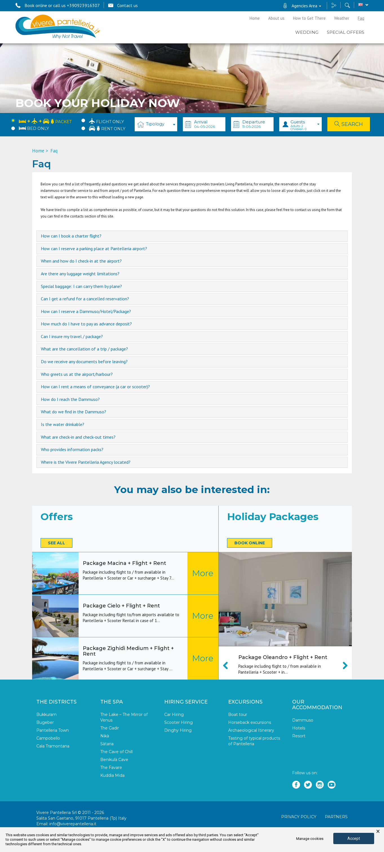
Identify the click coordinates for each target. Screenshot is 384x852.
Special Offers (345, 32)
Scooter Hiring (178, 722)
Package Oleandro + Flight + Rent (282, 657)
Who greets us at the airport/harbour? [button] (77, 374)
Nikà (104, 735)
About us (276, 18)
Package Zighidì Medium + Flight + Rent (128, 651)
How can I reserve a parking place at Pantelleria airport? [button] (94, 248)
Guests (304, 125)
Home (255, 18)
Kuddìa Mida (112, 775)
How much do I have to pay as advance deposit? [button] (86, 324)
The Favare (111, 767)
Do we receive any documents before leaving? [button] (84, 361)
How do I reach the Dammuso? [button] (70, 399)
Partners (336, 816)
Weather (341, 18)
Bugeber (45, 722)
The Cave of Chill (116, 751)
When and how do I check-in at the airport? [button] (81, 261)
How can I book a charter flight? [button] (71, 236)
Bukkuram (46, 714)
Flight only (106, 121)
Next (342, 665)
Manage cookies (309, 839)
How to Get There (309, 18)
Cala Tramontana (52, 746)
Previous (228, 665)
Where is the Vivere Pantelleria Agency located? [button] (85, 462)
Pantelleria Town (52, 730)
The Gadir (109, 728)
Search (348, 124)
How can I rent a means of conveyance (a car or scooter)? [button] (95, 386)
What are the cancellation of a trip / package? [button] (84, 349)
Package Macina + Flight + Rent (124, 563)
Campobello (48, 738)
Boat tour (237, 714)
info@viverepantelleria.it (72, 823)
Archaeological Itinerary (251, 730)
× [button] (378, 831)
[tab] (192, 236)
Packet (45, 121)
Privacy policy (298, 816)
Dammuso (302, 720)
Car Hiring (174, 714)
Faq (361, 18)
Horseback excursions (249, 722)
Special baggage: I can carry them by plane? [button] (81, 286)
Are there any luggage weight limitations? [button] (80, 273)
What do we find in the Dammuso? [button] (73, 411)
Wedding (306, 32)
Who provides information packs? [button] (72, 449)
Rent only (107, 128)
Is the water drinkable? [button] (62, 424)
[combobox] (156, 124)
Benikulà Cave (114, 759)
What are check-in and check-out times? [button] (78, 437)
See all (56, 542)
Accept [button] (353, 838)
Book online (249, 542)
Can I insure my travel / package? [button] (72, 336)
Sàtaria (107, 743)
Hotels (298, 728)
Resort (298, 735)
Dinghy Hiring (178, 730)
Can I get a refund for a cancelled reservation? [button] (85, 298)
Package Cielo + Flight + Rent (121, 606)
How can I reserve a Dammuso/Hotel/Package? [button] (86, 311)
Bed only (34, 128)
